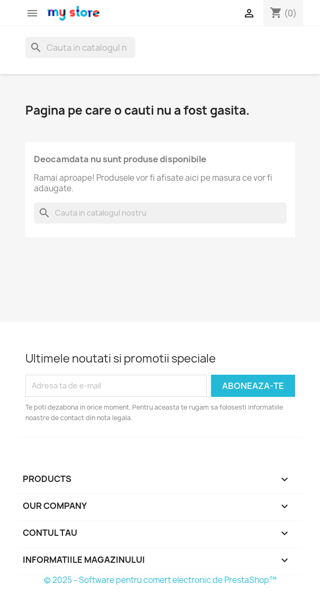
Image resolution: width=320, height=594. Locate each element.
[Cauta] (80, 47)
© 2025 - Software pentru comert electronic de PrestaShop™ (160, 580)
